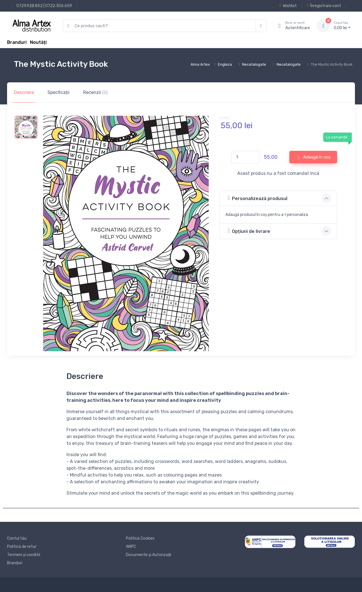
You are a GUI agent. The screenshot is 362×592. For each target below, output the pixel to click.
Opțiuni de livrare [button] (249, 231)
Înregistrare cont (324, 5)
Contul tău (17, 538)
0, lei (342, 25)
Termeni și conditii (23, 554)
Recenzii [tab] (95, 92)
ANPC (131, 546)
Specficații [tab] (59, 92)
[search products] (159, 26)
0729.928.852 (29, 5)
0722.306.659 (58, 5)
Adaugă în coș (314, 157)
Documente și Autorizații (148, 554)
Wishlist (288, 5)
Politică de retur (21, 546)
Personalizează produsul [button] (257, 198)
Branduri (17, 42)
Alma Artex (200, 64)
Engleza (225, 64)
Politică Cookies (140, 538)
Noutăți (38, 42)
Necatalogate (254, 64)
